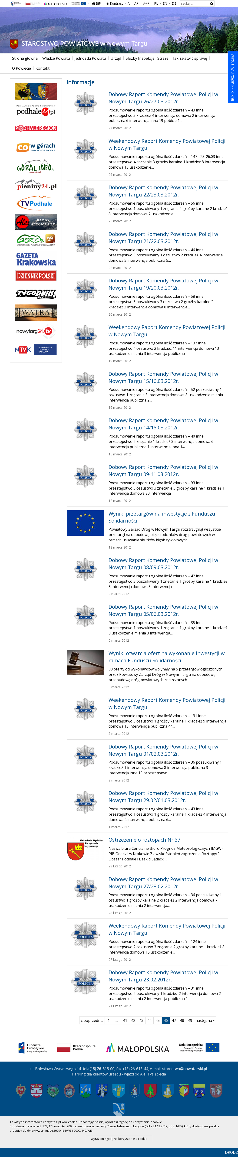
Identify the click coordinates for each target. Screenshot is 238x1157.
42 (134, 1020)
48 (183, 1020)
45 (158, 1020)
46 (167, 1020)
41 (126, 1020)
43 (142, 1020)
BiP (97, 3)
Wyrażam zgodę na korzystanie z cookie (119, 1139)
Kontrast (114, 3)
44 (150, 1020)
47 (175, 1020)
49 (191, 1020)
